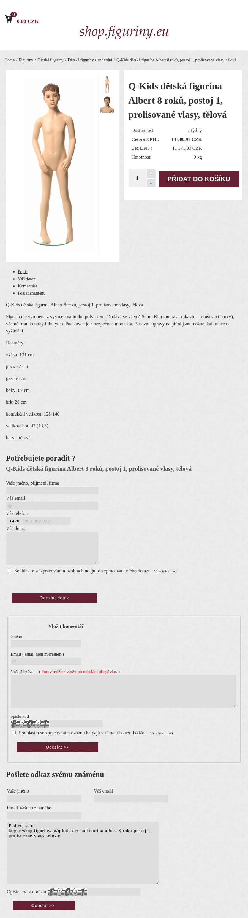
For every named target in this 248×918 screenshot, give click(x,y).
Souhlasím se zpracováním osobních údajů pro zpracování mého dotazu (82, 570)
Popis (23, 271)
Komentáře (27, 286)
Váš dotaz (26, 278)
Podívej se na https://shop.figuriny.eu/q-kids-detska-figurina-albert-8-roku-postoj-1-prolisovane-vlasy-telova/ (83, 852)
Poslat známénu (31, 293)
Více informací (165, 571)
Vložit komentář (66, 626)
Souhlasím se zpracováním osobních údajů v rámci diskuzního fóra (82, 732)
